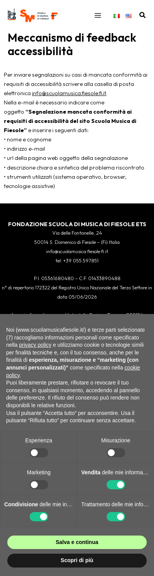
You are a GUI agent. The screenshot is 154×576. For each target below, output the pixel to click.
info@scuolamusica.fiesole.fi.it (69, 93)
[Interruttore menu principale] (98, 15)
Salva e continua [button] (77, 542)
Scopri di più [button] (77, 560)
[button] (142, 15)
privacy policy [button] (35, 345)
